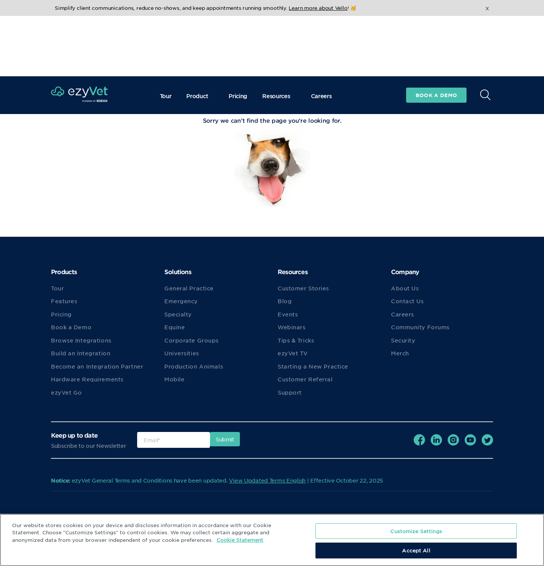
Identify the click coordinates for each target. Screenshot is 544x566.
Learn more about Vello (318, 8)
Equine (174, 327)
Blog (285, 301)
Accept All (416, 550)
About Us (405, 288)
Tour (166, 35)
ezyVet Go (66, 392)
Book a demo (436, 35)
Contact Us (407, 301)
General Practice (189, 288)
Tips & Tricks (296, 340)
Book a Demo (71, 327)
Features (64, 301)
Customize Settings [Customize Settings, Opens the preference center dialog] (416, 531)
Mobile (174, 379)
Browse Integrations (81, 340)
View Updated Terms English (267, 480)
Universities (181, 353)
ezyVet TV (293, 353)
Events (288, 314)
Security (403, 340)
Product (199, 35)
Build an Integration (80, 353)
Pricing (238, 35)
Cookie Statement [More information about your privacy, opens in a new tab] (239, 540)
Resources (278, 35)
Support (290, 392)
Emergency (181, 301)
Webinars (291, 327)
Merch (400, 353)
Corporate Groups (191, 340)
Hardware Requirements (87, 379)
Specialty (178, 314)
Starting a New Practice (313, 366)
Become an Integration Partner (97, 366)
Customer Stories (303, 288)
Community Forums (420, 327)
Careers (321, 35)
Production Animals (193, 366)
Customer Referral (305, 379)
